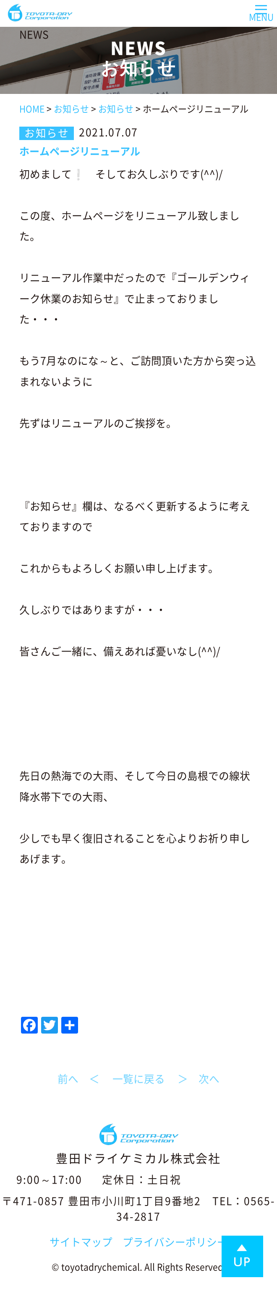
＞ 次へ (199, 1085)
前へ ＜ (78, 1085)
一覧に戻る (138, 1085)
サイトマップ (81, 1242)
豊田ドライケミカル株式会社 (138, 1158)
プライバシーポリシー (175, 1242)
